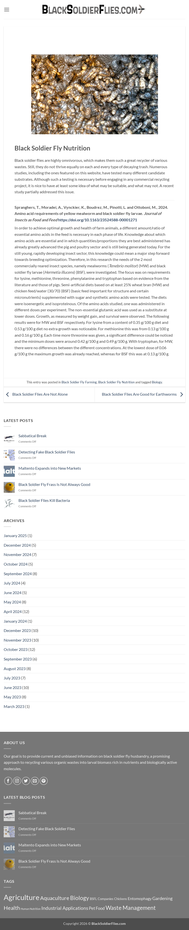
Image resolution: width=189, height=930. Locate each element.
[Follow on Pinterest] (44, 781)
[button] (7, 9)
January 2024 (15, 621)
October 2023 (16, 649)
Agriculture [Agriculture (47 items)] (21, 897)
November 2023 (17, 640)
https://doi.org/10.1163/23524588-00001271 (97, 219)
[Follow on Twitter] (26, 781)
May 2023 (12, 696)
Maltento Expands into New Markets (49, 468)
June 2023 (12, 687)
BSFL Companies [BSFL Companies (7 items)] (101, 899)
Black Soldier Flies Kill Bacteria (44, 500)
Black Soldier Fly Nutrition (116, 382)
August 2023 (15, 668)
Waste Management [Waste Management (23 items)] (131, 907)
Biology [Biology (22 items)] (79, 898)
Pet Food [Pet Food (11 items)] (97, 908)
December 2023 (17, 630)
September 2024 (18, 573)
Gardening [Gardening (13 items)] (162, 898)
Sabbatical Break (32, 435)
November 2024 (17, 554)
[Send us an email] (35, 781)
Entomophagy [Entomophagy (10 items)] (140, 898)
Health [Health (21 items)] (12, 907)
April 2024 (13, 611)
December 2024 (17, 545)
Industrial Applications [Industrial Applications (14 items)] (64, 908)
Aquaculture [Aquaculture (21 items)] (54, 898)
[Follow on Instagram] (17, 781)
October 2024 (16, 564)
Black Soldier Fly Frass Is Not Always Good (54, 484)
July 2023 (12, 677)
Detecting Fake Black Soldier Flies (46, 452)
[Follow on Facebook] (8, 781)
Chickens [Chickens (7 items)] (120, 899)
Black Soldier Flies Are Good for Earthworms (143, 394)
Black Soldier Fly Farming (79, 382)
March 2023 (14, 706)
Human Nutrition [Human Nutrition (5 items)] (31, 908)
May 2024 (12, 602)
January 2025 (15, 535)
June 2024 (12, 592)
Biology (157, 382)
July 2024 (12, 583)
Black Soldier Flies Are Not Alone (36, 394)
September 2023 (18, 659)
